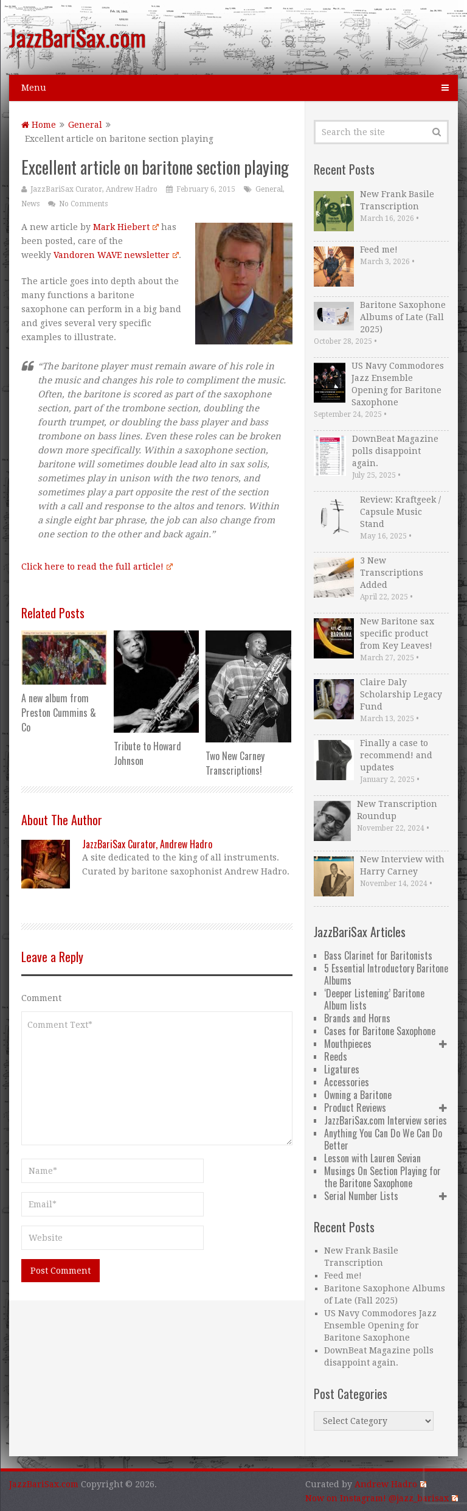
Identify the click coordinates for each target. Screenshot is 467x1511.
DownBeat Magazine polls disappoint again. (395, 451)
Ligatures (341, 1069)
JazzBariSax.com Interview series (385, 1120)
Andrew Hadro (390, 1484)
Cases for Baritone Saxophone (379, 1031)
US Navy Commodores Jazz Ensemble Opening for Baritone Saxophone (397, 384)
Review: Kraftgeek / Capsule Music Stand (400, 512)
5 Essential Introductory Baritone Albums (386, 974)
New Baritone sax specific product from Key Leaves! (397, 633)
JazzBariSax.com (77, 37)
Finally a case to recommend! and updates (396, 755)
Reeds (335, 1056)
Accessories (346, 1082)
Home (38, 125)
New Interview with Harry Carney (402, 865)
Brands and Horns (357, 1018)
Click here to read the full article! (96, 566)
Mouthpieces (348, 1043)
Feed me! (379, 249)
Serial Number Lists (361, 1195)
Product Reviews (355, 1107)
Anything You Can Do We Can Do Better (383, 1139)
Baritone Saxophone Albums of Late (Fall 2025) (403, 317)
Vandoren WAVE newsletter (116, 255)
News (30, 204)
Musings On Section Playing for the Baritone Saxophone (382, 1177)
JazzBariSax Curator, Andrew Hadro (93, 189)
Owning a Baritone (358, 1094)
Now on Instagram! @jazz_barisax (381, 1498)
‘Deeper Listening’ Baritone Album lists (374, 999)
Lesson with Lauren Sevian (372, 1158)
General (85, 125)
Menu (33, 87)
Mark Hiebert (125, 227)
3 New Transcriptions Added (391, 573)
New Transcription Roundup (397, 810)
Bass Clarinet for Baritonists (378, 955)
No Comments (83, 204)
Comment (41, 998)
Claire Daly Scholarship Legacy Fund (401, 694)
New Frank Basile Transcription (397, 200)
